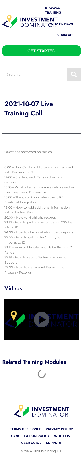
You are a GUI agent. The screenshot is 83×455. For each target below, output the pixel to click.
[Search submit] (74, 74)
